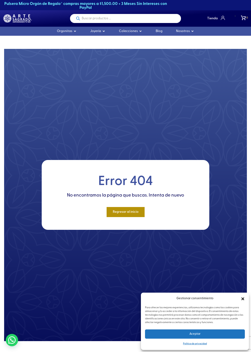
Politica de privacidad (195, 344)
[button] (243, 299)
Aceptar (194, 334)
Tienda (212, 18)
